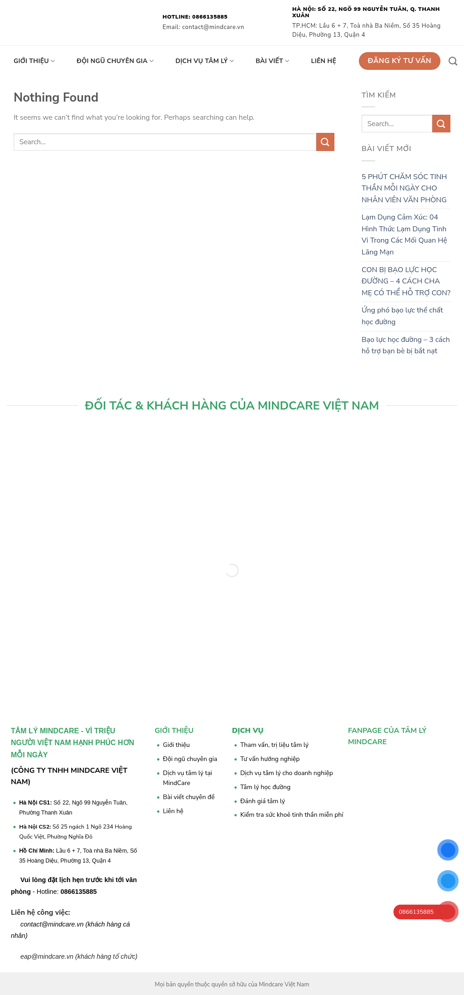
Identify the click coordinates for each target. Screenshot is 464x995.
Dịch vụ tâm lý (204, 61)
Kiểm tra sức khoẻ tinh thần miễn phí (291, 814)
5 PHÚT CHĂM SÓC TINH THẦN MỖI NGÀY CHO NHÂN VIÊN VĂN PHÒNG (404, 188)
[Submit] (325, 142)
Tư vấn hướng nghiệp (270, 759)
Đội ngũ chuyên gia (115, 61)
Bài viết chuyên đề (189, 797)
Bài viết (272, 61)
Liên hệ (324, 61)
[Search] (453, 61)
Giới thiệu (34, 61)
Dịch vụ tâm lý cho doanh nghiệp (286, 773)
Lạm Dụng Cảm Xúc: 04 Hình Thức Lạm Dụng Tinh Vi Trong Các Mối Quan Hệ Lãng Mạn (404, 234)
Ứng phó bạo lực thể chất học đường (402, 316)
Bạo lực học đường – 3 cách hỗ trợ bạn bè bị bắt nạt (406, 345)
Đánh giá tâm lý (262, 801)
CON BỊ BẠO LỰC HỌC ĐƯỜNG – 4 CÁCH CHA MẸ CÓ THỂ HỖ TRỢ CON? (406, 281)
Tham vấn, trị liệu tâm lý (274, 745)
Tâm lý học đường (265, 787)
